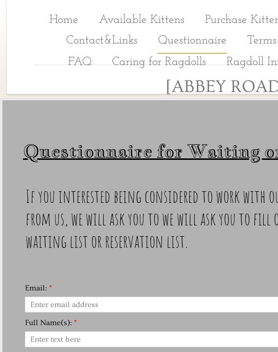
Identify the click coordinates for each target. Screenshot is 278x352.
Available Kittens (142, 20)
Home (63, 20)
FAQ (80, 62)
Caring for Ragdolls (159, 62)
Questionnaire (192, 40)
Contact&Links (102, 40)
